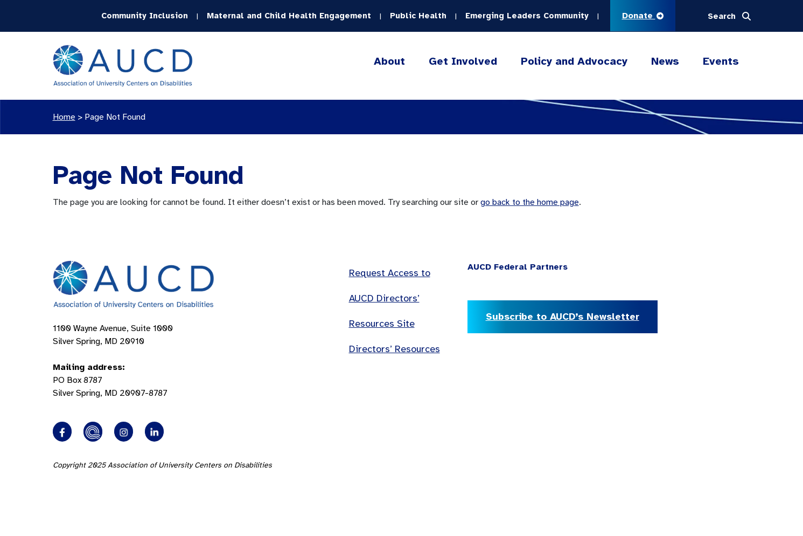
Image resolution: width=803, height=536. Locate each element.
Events (721, 61)
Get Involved (463, 61)
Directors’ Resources (394, 349)
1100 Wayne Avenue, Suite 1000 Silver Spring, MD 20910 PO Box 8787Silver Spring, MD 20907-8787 (113, 360)
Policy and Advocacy (574, 61)
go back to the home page (529, 202)
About (389, 61)
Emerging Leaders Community (527, 15)
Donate (643, 15)
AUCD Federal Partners (517, 267)
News (665, 61)
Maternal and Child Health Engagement (289, 15)
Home (64, 117)
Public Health (418, 15)
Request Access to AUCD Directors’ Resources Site (389, 298)
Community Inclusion (144, 15)
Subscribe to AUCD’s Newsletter (562, 316)
